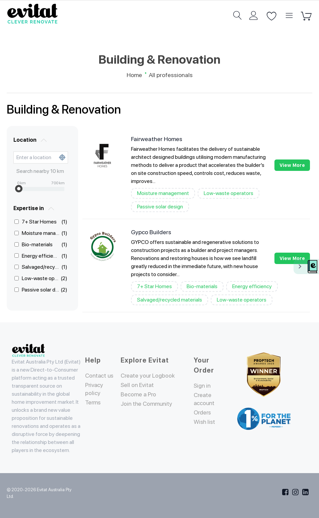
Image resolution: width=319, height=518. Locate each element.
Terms (93, 402)
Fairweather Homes (156, 138)
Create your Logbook (149, 375)
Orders (203, 412)
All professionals (171, 74)
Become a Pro (139, 394)
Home (134, 74)
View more (292, 165)
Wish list (205, 421)
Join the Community (147, 403)
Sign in (203, 385)
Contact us (100, 375)
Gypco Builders (151, 232)
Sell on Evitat (138, 384)
